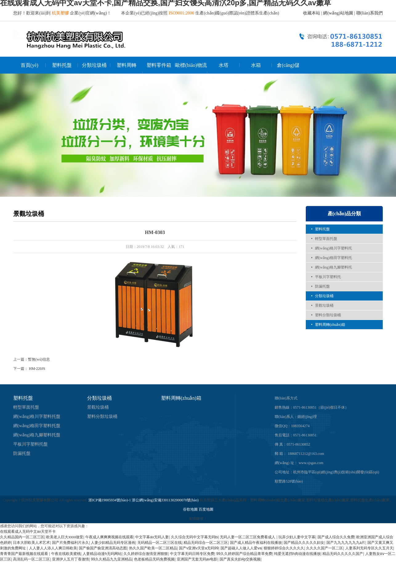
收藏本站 (311, 13)
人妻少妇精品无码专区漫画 (113, 542)
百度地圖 (206, 509)
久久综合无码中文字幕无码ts (194, 537)
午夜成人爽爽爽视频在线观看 (109, 537)
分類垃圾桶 (94, 65)
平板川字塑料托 (328, 277)
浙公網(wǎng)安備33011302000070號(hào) (166, 500)
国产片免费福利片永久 (70, 542)
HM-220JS (37, 368)
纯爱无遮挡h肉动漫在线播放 (297, 554)
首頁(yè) (29, 65)
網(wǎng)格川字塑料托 (333, 248)
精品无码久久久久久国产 (342, 554)
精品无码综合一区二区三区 (206, 542)
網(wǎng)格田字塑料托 (333, 258)
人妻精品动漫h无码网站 (102, 554)
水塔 (223, 65)
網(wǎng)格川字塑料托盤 (36, 416)
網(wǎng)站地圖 (338, 13)
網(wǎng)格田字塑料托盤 (36, 425)
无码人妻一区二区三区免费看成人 (248, 537)
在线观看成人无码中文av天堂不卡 (28, 531)
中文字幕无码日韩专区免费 (192, 554)
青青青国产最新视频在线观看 (24, 554)
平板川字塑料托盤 (30, 444)
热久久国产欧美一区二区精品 (153, 548)
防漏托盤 (322, 286)
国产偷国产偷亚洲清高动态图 (103, 548)
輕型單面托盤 (326, 239)
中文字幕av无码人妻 (152, 537)
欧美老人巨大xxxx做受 (64, 537)
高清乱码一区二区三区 (31, 559)
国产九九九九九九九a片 (346, 542)
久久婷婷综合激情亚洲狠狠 (145, 554)
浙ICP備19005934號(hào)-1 (109, 500)
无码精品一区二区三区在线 (159, 542)
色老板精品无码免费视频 (154, 559)
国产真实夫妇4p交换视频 (240, 559)
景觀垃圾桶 (324, 305)
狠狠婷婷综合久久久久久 (284, 548)
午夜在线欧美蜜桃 (66, 554)
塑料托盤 (62, 65)
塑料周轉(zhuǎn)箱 (330, 324)
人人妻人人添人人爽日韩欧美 (53, 548)
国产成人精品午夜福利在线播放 (256, 542)
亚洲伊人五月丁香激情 (70, 559)
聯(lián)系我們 (369, 13)
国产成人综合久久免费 (335, 537)
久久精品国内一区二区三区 (22, 537)
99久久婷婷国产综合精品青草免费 (244, 554)
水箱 (256, 65)
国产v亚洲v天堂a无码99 (198, 548)
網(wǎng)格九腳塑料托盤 (36, 435)
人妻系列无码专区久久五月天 (369, 548)
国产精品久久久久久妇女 (304, 542)
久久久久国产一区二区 (324, 548)
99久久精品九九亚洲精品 (111, 559)
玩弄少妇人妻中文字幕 (296, 537)
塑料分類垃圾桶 (328, 315)
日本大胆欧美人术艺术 (31, 542)
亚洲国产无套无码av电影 (197, 559)
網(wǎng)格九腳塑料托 (333, 267)
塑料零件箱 (159, 65)
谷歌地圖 (190, 509)
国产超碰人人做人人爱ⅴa (241, 548)
